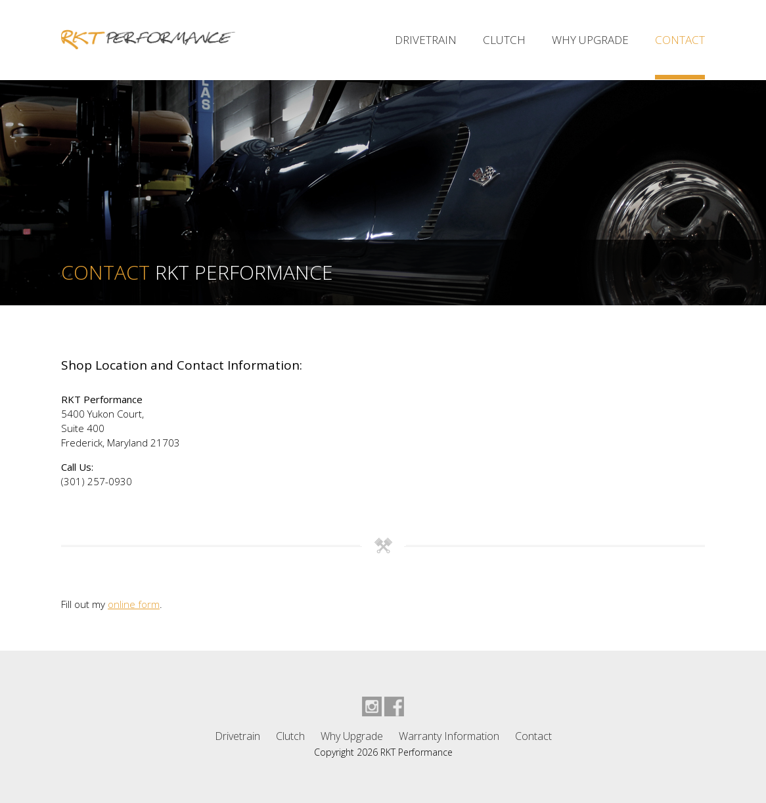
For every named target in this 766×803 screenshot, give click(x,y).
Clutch (504, 39)
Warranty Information (449, 736)
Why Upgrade (590, 39)
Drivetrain (426, 39)
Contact (680, 39)
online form (134, 604)
